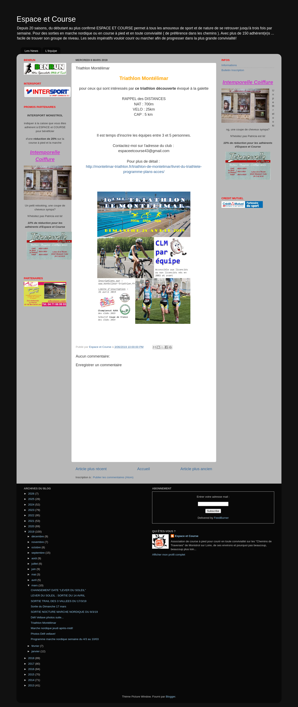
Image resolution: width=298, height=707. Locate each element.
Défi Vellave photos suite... (47, 617)
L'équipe (51, 50)
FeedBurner (221, 517)
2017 (31, 663)
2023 (31, 509)
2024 (31, 504)
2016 (31, 669)
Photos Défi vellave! (43, 633)
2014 (31, 680)
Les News (31, 50)
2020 (31, 526)
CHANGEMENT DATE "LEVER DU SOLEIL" (58, 590)
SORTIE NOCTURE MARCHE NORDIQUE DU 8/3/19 (64, 611)
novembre (38, 542)
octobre (36, 547)
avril (34, 580)
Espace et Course (46, 19)
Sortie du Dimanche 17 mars (48, 606)
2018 (31, 658)
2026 (31, 493)
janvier (36, 651)
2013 (31, 685)
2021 (31, 520)
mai (34, 574)
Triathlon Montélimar (43, 622)
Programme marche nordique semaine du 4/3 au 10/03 (65, 639)
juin (34, 569)
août (34, 558)
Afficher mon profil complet (168, 554)
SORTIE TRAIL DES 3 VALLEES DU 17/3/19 (59, 601)
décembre (38, 536)
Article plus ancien (196, 469)
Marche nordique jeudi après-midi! (52, 628)
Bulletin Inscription (232, 70)
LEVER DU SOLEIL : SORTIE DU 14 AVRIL (58, 595)
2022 (31, 515)
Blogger (170, 696)
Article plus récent (91, 469)
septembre (38, 552)
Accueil (143, 469)
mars (34, 585)
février (35, 645)
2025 (31, 499)
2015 (31, 674)
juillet (35, 563)
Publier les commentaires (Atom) (113, 477)
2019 (31, 531)
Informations (229, 65)
